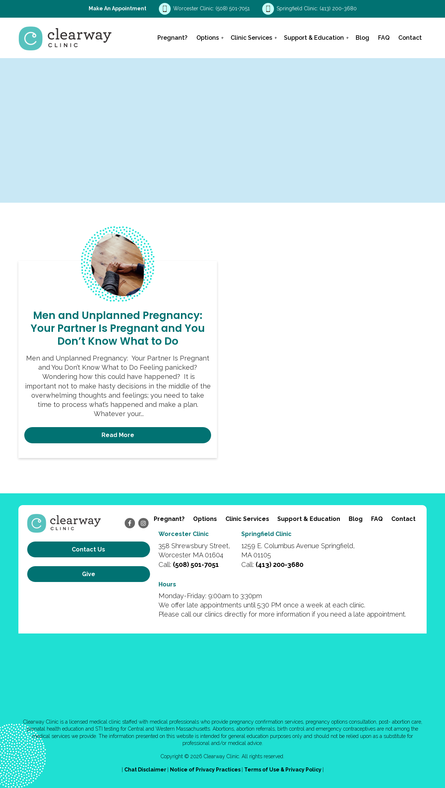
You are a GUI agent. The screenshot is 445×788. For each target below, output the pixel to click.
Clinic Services (251, 37)
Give (88, 574)
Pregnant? (172, 37)
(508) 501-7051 (233, 8)
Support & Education (314, 37)
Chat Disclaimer (145, 770)
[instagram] (143, 523)
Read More (118, 435)
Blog (362, 37)
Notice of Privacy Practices (206, 770)
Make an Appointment (117, 8)
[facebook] (130, 523)
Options (207, 37)
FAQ (383, 37)
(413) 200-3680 (338, 8)
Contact (410, 37)
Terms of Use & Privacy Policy (283, 770)
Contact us (88, 549)
